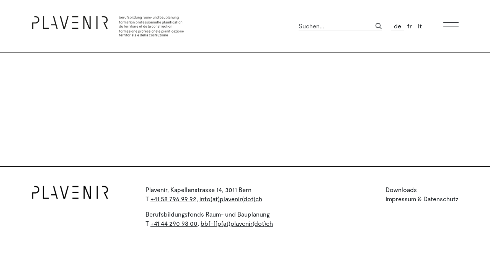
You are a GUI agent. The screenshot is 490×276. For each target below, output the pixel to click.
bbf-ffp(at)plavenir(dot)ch (237, 223)
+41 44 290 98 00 (174, 223)
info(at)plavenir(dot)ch (230, 198)
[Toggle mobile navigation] (451, 26)
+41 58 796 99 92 (173, 198)
